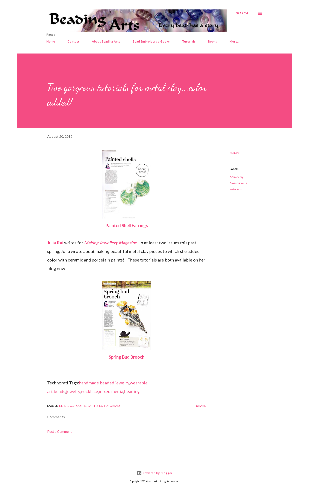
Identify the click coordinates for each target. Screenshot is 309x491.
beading (132, 391)
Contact (73, 41)
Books (212, 41)
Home (50, 41)
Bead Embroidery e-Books (151, 41)
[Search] (242, 13)
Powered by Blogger (154, 473)
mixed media (111, 391)
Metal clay (236, 177)
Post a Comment (59, 431)
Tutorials (188, 41)
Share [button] (234, 153)
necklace (89, 391)
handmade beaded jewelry (104, 382)
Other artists (238, 183)
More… (234, 41)
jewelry (73, 391)
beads (59, 391)
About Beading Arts (106, 41)
